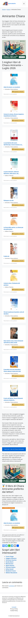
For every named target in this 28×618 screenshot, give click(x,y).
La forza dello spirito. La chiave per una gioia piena (13, 228)
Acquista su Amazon (18, 91)
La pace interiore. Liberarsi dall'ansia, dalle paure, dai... (11, 172)
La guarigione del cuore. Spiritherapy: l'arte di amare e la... (13, 143)
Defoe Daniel (9, 569)
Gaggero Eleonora (11, 558)
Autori (8, 9)
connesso (11, 586)
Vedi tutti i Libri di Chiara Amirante (14, 449)
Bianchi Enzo (9, 563)
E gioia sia (6, 256)
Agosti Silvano (10, 565)
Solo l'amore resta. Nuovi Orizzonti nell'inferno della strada (13, 341)
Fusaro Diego (10, 556)
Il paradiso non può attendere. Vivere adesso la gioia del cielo (12, 370)
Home (4, 9)
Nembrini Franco (11, 571)
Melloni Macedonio (11, 573)
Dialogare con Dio (9, 200)
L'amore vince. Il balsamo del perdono (12, 284)
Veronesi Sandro (10, 567)
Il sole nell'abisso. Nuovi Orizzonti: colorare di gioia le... (13, 399)
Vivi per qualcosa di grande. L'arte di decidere (14, 313)
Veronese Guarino (11, 560)
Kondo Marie (9, 562)
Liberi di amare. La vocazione (12, 87)
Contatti (14, 607)
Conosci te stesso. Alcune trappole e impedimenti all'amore (14, 115)
